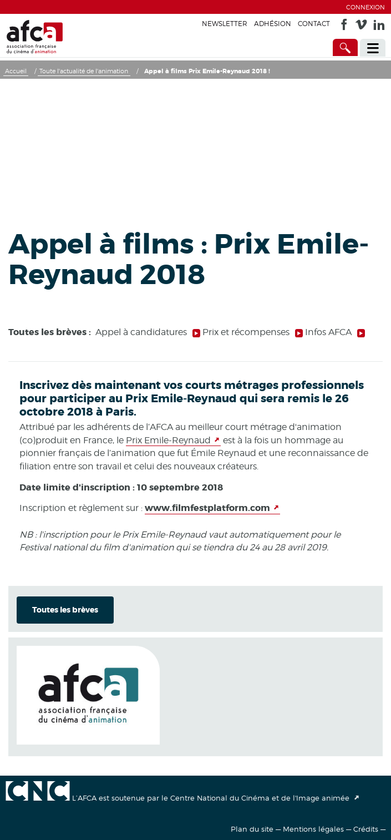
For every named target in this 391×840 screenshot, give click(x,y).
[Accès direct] (345, 47)
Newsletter (224, 23)
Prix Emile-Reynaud (168, 440)
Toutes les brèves (65, 610)
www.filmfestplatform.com (207, 508)
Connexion (365, 7)
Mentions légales (313, 828)
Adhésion (272, 23)
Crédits (365, 828)
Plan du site (252, 828)
